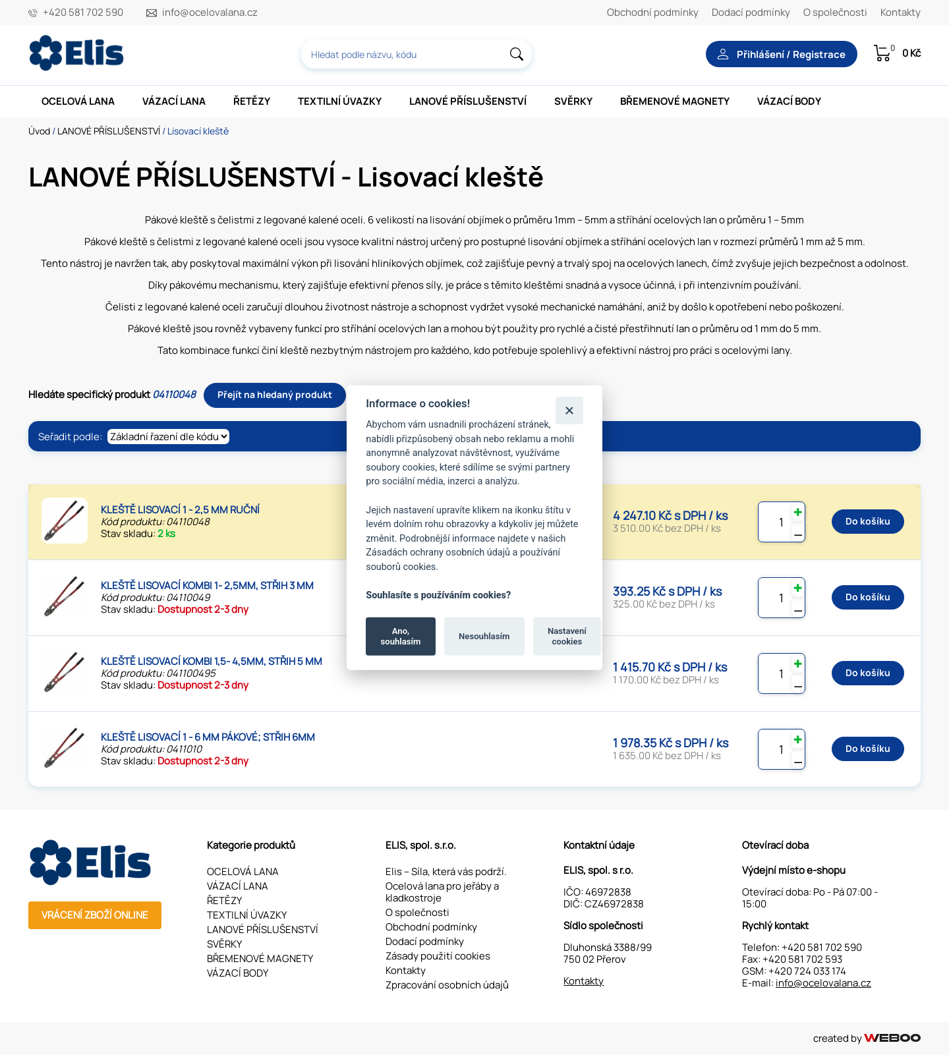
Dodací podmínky (751, 12)
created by (867, 1038)
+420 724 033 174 (807, 971)
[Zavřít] (569, 410)
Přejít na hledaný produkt (274, 394)
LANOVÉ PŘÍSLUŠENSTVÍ (468, 101)
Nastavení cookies (567, 636)
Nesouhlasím (484, 636)
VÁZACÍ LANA (174, 101)
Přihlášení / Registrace (782, 54)
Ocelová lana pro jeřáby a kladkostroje (442, 892)
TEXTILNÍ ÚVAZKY (340, 101)
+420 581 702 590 (83, 12)
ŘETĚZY (251, 101)
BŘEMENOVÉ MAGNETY (675, 101)
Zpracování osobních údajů (447, 985)
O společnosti (835, 12)
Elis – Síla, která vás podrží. (446, 871)
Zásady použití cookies (438, 956)
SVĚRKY (573, 101)
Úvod (39, 131)
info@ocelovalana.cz (210, 12)
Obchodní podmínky (653, 12)
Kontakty (900, 12)
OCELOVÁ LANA (78, 101)
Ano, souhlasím (401, 636)
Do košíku (868, 521)
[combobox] (416, 54)
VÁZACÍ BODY (789, 101)
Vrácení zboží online (95, 915)
